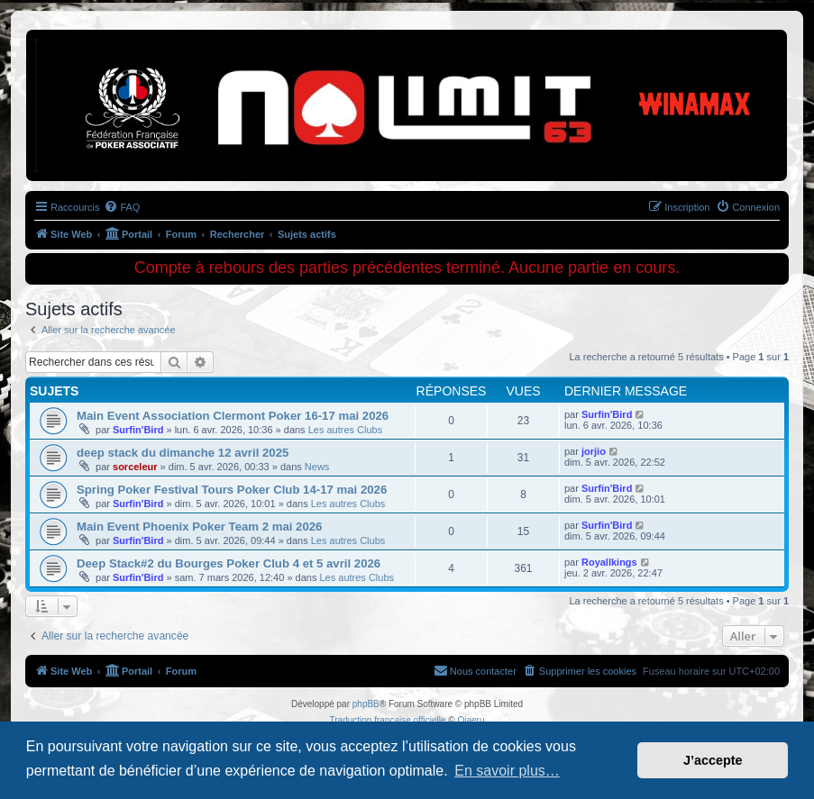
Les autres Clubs (345, 429)
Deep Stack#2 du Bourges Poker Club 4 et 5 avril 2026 (228, 563)
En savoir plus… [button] (507, 770)
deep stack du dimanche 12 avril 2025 (182, 452)
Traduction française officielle (388, 720)
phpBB (366, 704)
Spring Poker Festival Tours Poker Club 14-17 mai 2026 (232, 489)
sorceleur (135, 466)
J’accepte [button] (713, 760)
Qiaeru (470, 720)
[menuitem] (122, 207)
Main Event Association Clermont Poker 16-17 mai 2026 (233, 415)
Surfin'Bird (138, 429)
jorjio (593, 451)
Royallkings (609, 562)
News (317, 466)
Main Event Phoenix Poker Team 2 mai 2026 (199, 526)
